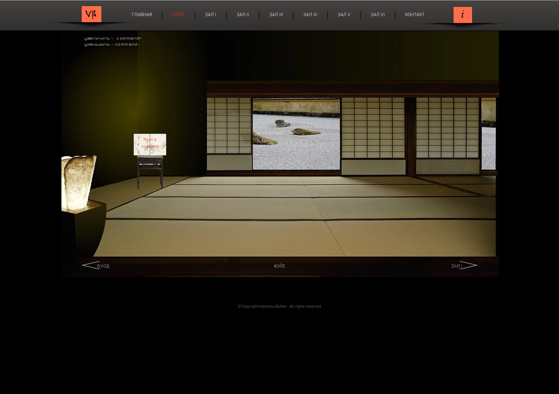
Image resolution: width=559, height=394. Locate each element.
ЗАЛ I (456, 266)
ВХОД (103, 266)
